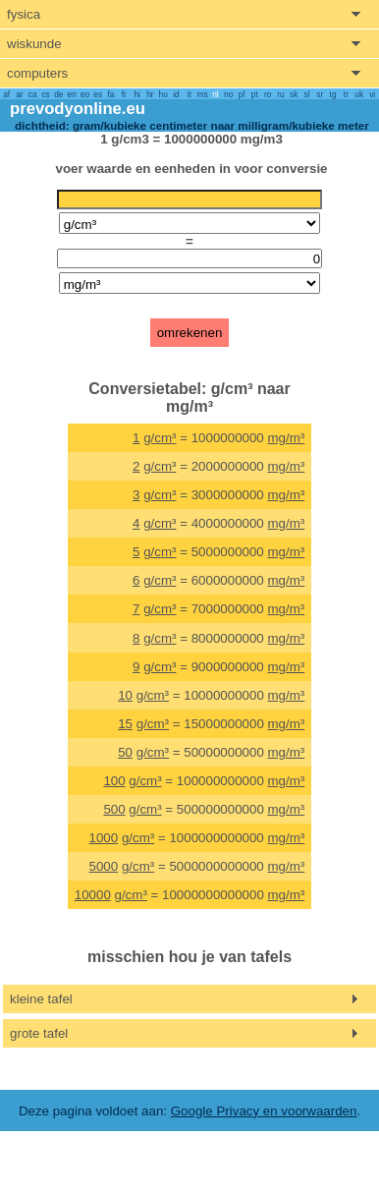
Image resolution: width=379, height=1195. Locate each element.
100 (114, 780)
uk (358, 94)
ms (202, 94)
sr (319, 94)
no (228, 94)
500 (114, 809)
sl (306, 94)
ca (32, 94)
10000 (93, 894)
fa (111, 94)
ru (280, 94)
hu (163, 94)
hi (136, 94)
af (6, 94)
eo (85, 94)
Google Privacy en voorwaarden (264, 1111)
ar (19, 94)
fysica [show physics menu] (23, 14)
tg (333, 94)
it (189, 94)
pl (241, 94)
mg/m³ (286, 437)
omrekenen (190, 332)
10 (125, 695)
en (72, 94)
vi (372, 94)
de (58, 94)
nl (215, 94)
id (176, 94)
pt (254, 94)
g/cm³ (159, 437)
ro (267, 94)
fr (124, 94)
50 (125, 752)
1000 (104, 837)
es (97, 94)
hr (149, 94)
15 (125, 723)
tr (346, 94)
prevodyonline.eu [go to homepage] (77, 108)
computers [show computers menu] (37, 73)
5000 (104, 866)
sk (294, 94)
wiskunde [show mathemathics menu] (34, 43)
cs (45, 94)
